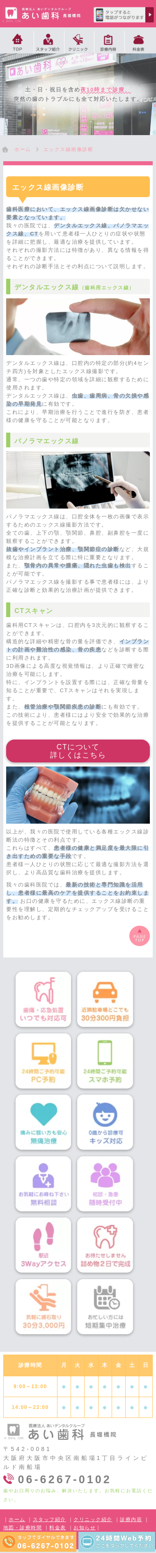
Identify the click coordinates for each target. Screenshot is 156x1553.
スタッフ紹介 (49, 1519)
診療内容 (131, 1519)
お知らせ (84, 1528)
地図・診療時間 (22, 1528)
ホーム (17, 1519)
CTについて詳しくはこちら (78, 751)
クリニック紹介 (92, 1519)
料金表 (57, 1528)
